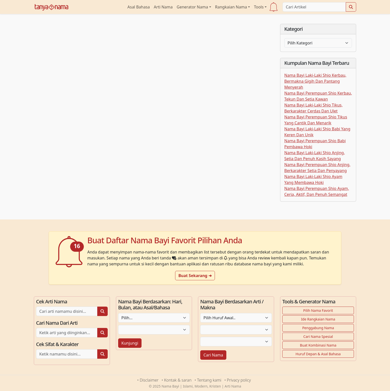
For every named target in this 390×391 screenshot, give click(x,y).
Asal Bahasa (138, 7)
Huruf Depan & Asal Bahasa (318, 354)
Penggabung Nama (318, 327)
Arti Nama (163, 7)
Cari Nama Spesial (318, 336)
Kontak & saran (178, 380)
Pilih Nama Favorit (318, 310)
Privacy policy (239, 380)
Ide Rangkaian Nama (318, 319)
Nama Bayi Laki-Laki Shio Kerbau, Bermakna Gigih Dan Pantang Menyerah (315, 81)
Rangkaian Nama (231, 7)
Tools (259, 7)
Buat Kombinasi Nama (318, 345)
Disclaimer (149, 380)
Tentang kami (209, 380)
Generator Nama (192, 7)
